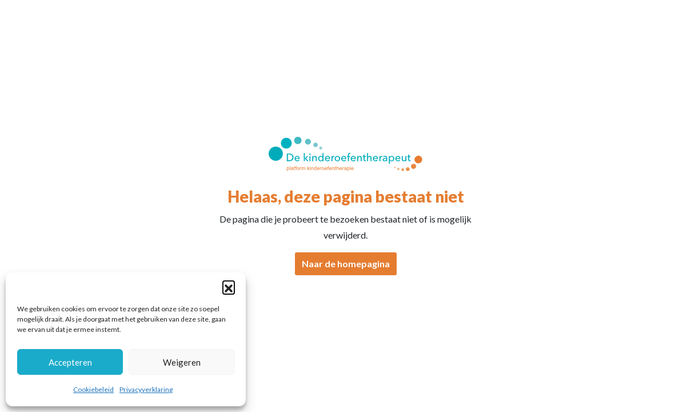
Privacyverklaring (146, 389)
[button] (228, 286)
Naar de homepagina (346, 263)
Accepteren (70, 362)
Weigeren (182, 362)
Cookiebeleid (93, 389)
